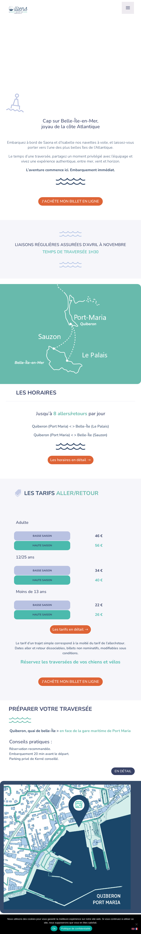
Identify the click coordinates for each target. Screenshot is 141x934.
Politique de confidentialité (75, 928)
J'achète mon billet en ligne (70, 201)
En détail (123, 771)
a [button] (128, 8)
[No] (136, 924)
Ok (54, 928)
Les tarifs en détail (68, 629)
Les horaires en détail (68, 459)
